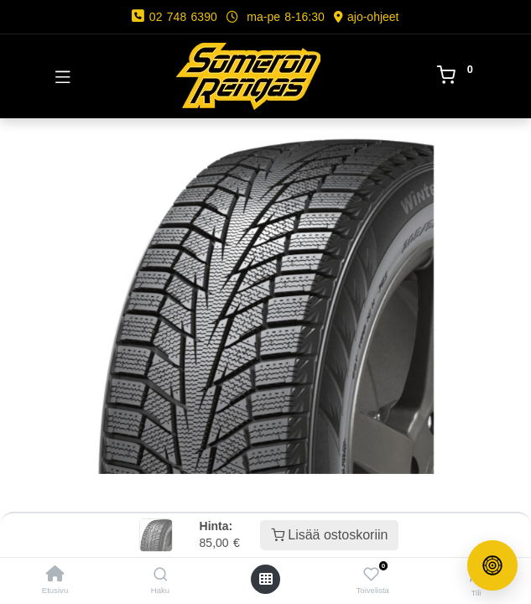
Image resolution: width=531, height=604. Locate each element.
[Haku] (161, 575)
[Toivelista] (371, 575)
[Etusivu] (55, 575)
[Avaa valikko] (266, 579)
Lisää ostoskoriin (329, 535)
